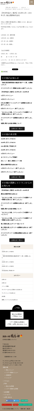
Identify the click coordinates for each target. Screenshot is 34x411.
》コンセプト (7, 394)
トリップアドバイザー (25, 404)
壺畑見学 (8, 375)
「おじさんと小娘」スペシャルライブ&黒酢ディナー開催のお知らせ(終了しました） (16, 219)
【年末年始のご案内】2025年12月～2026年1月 (15, 92)
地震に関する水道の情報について (11, 123)
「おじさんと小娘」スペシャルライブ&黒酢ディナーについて (16, 213)
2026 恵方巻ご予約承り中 (8, 146)
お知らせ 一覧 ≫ (17, 128)
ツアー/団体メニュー (12, 372)
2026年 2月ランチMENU (8, 142)
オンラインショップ (7, 404)
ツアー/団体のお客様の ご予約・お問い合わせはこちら (17, 323)
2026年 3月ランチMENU (8, 139)
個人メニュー (10, 370)
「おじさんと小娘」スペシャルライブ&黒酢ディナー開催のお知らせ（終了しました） (16, 113)
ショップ (8, 377)
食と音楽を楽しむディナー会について (12, 224)
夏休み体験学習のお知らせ (9, 164)
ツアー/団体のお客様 (12, 388)
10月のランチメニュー (8, 99)
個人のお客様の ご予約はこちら (17, 315)
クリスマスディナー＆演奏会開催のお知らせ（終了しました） (16, 234)
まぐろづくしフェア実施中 (9, 157)
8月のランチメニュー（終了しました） (13, 108)
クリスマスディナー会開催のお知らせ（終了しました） (16, 119)
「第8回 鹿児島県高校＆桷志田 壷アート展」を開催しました (16, 83)
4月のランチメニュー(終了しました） (12, 172)
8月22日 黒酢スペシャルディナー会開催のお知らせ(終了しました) (16, 104)
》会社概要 (6, 392)
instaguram (15, 404)
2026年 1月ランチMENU (8, 150)
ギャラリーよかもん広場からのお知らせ (12, 289)
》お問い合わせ (7, 397)
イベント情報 (5, 286)
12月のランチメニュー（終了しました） (13, 168)
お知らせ (4, 279)
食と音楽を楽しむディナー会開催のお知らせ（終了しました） (16, 228)
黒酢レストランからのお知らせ (10, 299)
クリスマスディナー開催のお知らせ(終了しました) (16, 88)
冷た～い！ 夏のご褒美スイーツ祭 (11, 161)
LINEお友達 (24, 400)
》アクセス (6, 381)
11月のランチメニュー (8, 153)
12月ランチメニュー (7, 95)
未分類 (3, 296)
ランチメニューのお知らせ (8, 293)
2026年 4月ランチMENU (8, 251)
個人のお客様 (10, 386)
